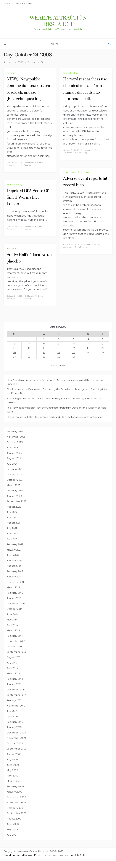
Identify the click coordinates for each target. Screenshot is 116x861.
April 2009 (12, 775)
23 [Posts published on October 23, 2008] (58, 352)
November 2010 (16, 705)
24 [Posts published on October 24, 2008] (73, 352)
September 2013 (16, 651)
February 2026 (15, 431)
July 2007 (12, 834)
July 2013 (12, 662)
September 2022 (16, 501)
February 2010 (15, 721)
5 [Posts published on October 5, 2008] (102, 339)
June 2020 (13, 555)
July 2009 (12, 759)
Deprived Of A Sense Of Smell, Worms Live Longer (27, 197)
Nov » (62, 365)
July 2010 (12, 711)
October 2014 (14, 608)
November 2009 (16, 737)
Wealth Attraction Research (58, 21)
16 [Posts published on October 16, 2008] (59, 348)
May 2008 (12, 829)
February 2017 (15, 571)
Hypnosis (11, 248)
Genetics (11, 73)
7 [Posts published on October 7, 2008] (29, 343)
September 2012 (16, 694)
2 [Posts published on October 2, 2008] (59, 339)
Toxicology (83, 172)
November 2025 (16, 436)
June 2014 (12, 614)
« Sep (54, 365)
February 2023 (15, 490)
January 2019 (14, 560)
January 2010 (14, 727)
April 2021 (12, 539)
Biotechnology (71, 73)
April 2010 (12, 716)
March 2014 (13, 630)
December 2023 (16, 474)
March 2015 (13, 587)
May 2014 (12, 619)
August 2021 (14, 522)
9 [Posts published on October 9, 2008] (59, 343)
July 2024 (12, 463)
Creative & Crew (23, 3)
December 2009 (16, 732)
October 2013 (14, 646)
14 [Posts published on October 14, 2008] (29, 348)
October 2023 (15, 479)
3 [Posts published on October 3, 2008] (73, 339)
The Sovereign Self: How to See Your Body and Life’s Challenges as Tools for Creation (55, 417)
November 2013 (16, 641)
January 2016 (14, 576)
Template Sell (76, 855)
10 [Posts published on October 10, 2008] (73, 343)
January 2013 (14, 684)
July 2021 (12, 528)
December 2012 (16, 689)
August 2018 (14, 565)
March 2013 (13, 673)
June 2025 (13, 447)
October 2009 (15, 743)
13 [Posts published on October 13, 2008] (14, 348)
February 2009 (15, 786)
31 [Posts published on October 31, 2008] (73, 356)
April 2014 (12, 625)
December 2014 (16, 603)
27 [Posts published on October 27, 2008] (14, 356)
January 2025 (14, 453)
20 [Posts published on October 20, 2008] (14, 352)
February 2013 (15, 678)
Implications (69, 172)
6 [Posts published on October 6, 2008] (14, 343)
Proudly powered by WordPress (22, 855)
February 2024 (15, 469)
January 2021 (14, 549)
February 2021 (15, 544)
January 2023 (14, 496)
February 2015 (15, 592)
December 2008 (16, 797)
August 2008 (14, 818)
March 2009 (14, 781)
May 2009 (12, 770)
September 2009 (17, 748)
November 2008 (16, 802)
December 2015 (16, 582)
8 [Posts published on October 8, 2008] (44, 343)
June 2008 (13, 824)
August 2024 (14, 458)
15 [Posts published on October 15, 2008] (44, 348)
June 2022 (13, 517)
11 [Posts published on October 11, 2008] (88, 343)
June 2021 (12, 533)
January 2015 (14, 598)
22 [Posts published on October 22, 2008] (44, 352)
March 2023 (13, 485)
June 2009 (13, 764)
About (7, 3)
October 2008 (15, 807)
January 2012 (14, 700)
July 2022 (12, 512)
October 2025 (15, 442)
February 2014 (15, 635)
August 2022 (14, 506)
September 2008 (17, 813)
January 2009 (14, 791)
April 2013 (12, 668)
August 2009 (14, 754)
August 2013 (14, 657)
